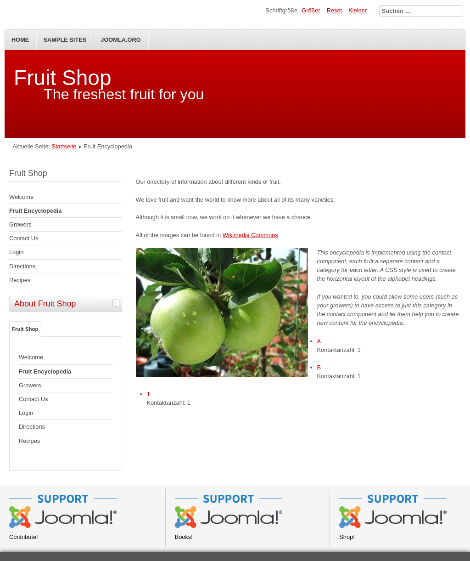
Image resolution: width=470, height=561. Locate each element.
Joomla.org (120, 39)
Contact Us (23, 238)
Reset (334, 10)
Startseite (63, 146)
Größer (311, 10)
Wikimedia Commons (250, 235)
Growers (20, 224)
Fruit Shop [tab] (25, 329)
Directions (22, 266)
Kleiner (357, 10)
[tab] (117, 302)
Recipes (19, 280)
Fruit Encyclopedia (35, 210)
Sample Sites (64, 39)
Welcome (21, 196)
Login (16, 252)
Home (20, 39)
